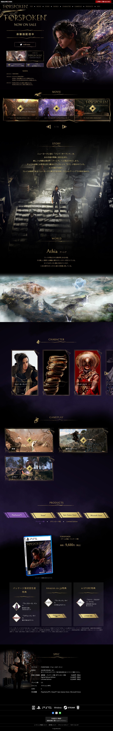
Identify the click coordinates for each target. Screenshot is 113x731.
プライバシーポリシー (63, 725)
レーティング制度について (40, 725)
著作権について (52, 725)
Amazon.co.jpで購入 (56, 616)
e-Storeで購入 (88, 616)
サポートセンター (74, 725)
